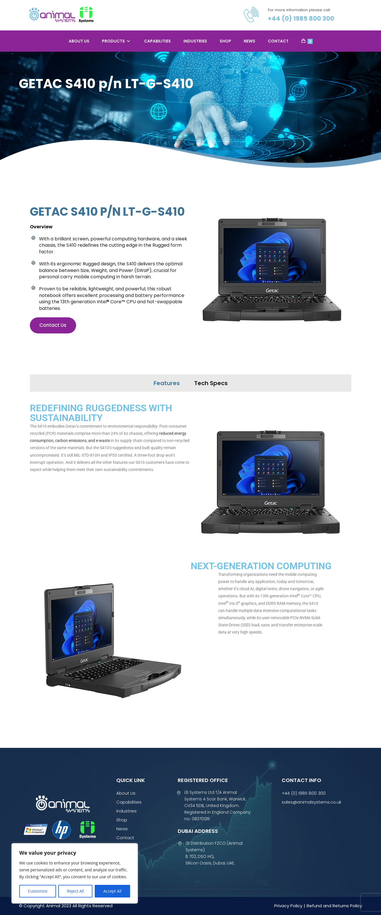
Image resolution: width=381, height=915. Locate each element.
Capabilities (129, 802)
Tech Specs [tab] (211, 383)
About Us (126, 793)
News (122, 829)
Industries (126, 811)
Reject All (75, 891)
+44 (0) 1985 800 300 (302, 18)
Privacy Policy (288, 906)
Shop (121, 820)
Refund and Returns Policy (334, 906)
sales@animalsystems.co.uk (311, 802)
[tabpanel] (190, 561)
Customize (37, 891)
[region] (74, 873)
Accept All (112, 891)
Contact (125, 838)
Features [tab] (167, 383)
